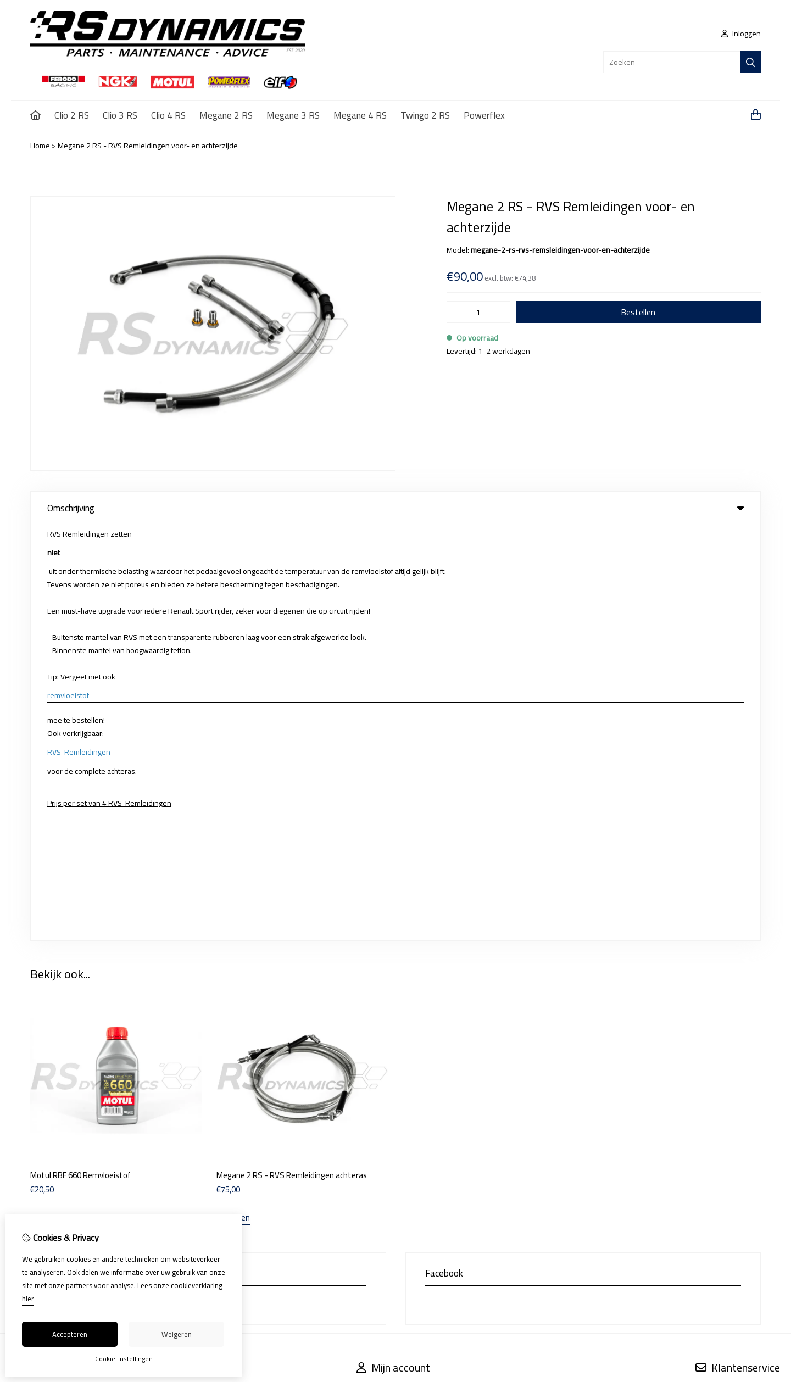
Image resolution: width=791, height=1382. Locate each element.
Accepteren (69, 1334)
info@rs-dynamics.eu (99, 888)
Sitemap (708, 995)
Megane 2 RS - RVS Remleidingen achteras (291, 759)
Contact (707, 976)
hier (28, 1298)
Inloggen (370, 976)
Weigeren (176, 1334)
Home (40, 145)
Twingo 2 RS (425, 115)
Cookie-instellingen (124, 1358)
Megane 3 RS (293, 115)
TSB (755, 1062)
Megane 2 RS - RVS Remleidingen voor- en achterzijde (148, 145)
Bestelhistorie (379, 995)
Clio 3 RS (120, 115)
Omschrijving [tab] (395, 508)
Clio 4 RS (168, 115)
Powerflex (484, 115)
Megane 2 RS (226, 115)
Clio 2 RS (71, 115)
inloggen (741, 33)
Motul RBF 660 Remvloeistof (80, 759)
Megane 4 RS (360, 115)
